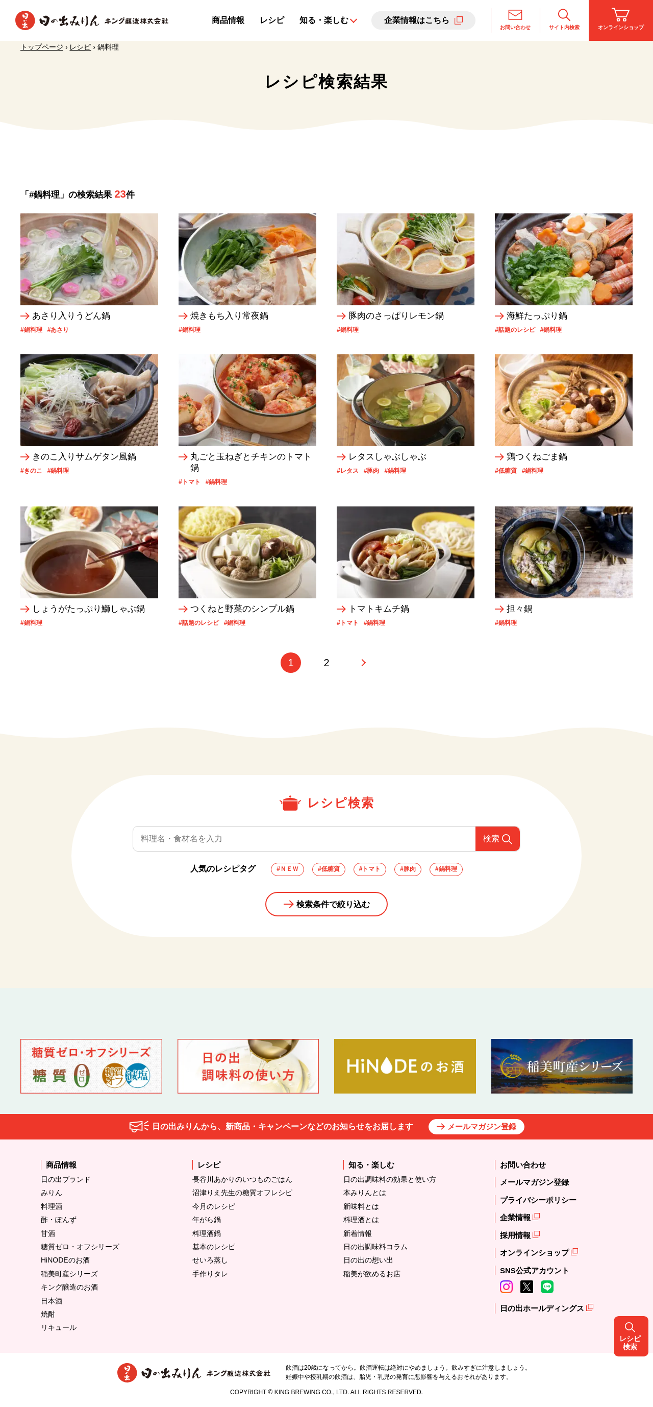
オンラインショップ (621, 19)
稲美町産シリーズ (69, 1274)
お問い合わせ (515, 19)
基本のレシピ (213, 1247)
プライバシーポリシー (538, 1200)
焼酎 (48, 1314)
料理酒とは (361, 1220)
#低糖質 (329, 868)
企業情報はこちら (416, 20)
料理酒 (51, 1206)
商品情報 (228, 20)
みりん (51, 1192)
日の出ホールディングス (543, 1308)
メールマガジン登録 (481, 1126)
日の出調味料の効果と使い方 (389, 1179)
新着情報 (357, 1233)
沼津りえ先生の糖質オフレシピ (242, 1192)
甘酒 (48, 1233)
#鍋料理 (446, 868)
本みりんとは (364, 1192)
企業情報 (516, 1217)
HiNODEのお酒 (65, 1260)
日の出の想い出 (368, 1260)
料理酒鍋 (206, 1233)
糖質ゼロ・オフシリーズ (80, 1247)
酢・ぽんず (59, 1220)
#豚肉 (408, 868)
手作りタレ (210, 1274)
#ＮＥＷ (287, 868)
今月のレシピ (213, 1206)
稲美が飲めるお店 (371, 1274)
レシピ (272, 20)
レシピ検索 (633, 703)
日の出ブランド (66, 1179)
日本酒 (51, 1301)
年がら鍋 (206, 1220)
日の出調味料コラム (375, 1247)
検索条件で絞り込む (333, 904)
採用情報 (516, 1235)
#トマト (370, 868)
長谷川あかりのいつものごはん (242, 1179)
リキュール (59, 1327)
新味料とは (361, 1206)
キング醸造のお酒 (69, 1287)
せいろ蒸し (210, 1260)
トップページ (41, 47)
